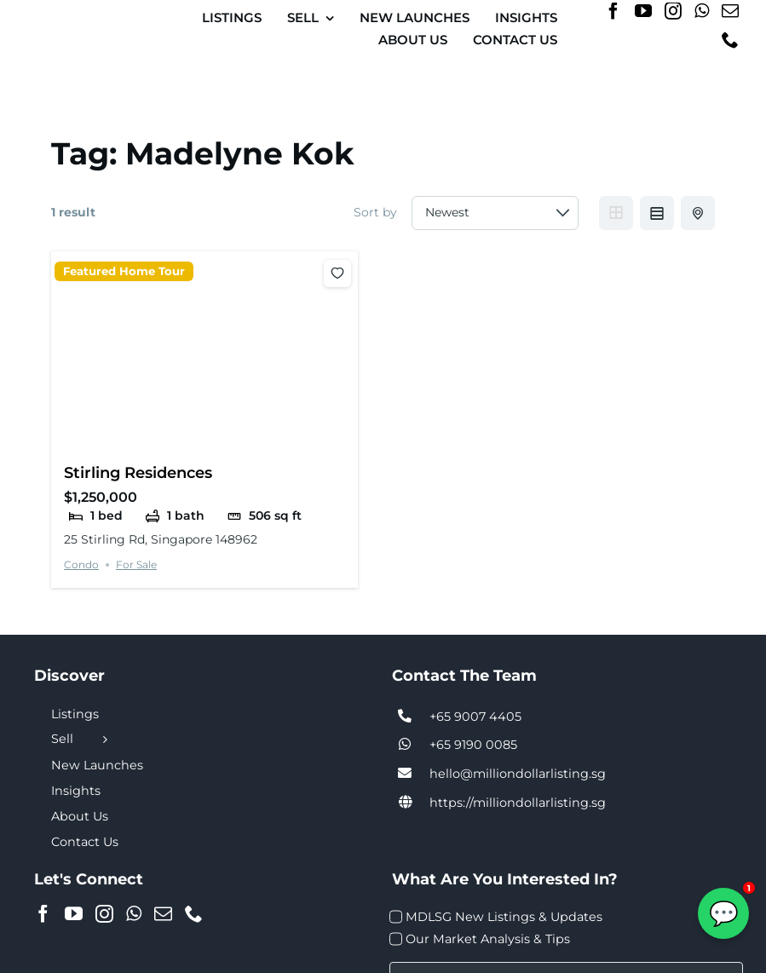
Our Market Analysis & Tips (488, 939)
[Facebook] (613, 11)
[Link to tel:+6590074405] (405, 716)
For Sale (136, 564)
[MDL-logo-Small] (87, 21)
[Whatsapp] (701, 11)
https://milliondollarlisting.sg (517, 802)
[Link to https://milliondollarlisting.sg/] (405, 802)
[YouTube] (643, 11)
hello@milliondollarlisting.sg (517, 773)
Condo (81, 564)
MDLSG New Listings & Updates (504, 916)
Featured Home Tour (124, 271)
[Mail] (730, 11)
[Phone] (730, 40)
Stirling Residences (138, 472)
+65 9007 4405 (475, 716)
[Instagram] (673, 11)
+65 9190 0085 (473, 744)
